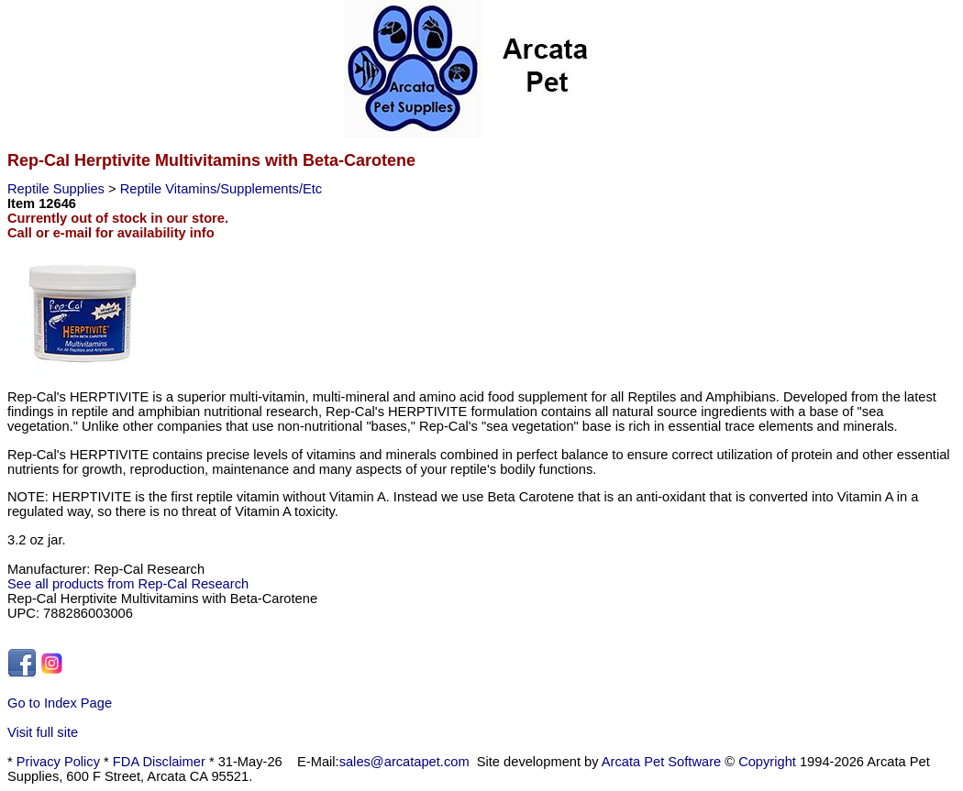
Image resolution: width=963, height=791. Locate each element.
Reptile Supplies (57, 188)
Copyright (767, 761)
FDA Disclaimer (159, 761)
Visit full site (42, 732)
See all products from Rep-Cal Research (128, 584)
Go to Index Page (59, 703)
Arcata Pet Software (661, 761)
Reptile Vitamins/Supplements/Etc (221, 188)
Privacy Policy (58, 761)
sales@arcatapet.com (404, 761)
